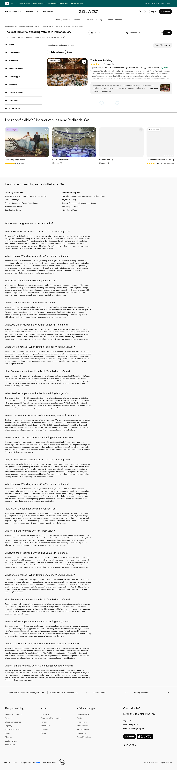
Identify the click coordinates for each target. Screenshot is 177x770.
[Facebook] (124, 746)
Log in (127, 721)
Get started (129, 737)
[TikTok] (136, 746)
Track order (82, 722)
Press (43, 733)
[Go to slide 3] (67, 84)
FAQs (79, 718)
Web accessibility (49, 762)
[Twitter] (130, 746)
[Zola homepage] (88, 11)
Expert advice (32, 11)
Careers (44, 729)
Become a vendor (115, 20)
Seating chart (10, 741)
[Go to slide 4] (69, 84)
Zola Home (155, 3)
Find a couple (48, 12)
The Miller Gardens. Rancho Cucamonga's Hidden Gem (26, 196)
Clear (69, 52)
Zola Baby (147, 3)
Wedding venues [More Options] (62, 20)
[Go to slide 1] (63, 84)
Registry (8, 725)
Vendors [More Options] (78, 20)
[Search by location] (143, 33)
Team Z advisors (84, 737)
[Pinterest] (127, 746)
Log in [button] (153, 12)
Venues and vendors (14, 714)
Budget (8, 733)
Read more (154, 88)
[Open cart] (145, 11)
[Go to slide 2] (65, 84)
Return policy (83, 729)
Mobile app (10, 745)
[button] (122, 32)
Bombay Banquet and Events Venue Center (21, 203)
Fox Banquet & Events (13, 207)
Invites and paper (12, 729)
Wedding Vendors (10, 26)
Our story (45, 714)
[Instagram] (133, 746)
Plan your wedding (13, 11)
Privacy (7, 762)
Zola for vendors (166, 3)
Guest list (9, 718)
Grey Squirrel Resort (13, 210)
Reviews (44, 722)
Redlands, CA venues (63, 26)
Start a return (82, 725)
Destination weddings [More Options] (95, 20)
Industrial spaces (77, 26)
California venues (47, 26)
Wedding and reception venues (29, 26)
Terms (66, 3)
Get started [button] (165, 12)
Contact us (82, 733)
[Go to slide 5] (71, 84)
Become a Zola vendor (51, 718)
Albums (8, 737)
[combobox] (144, 32)
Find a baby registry (133, 728)
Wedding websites (13, 722)
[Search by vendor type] (107, 33)
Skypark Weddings (12, 200)
